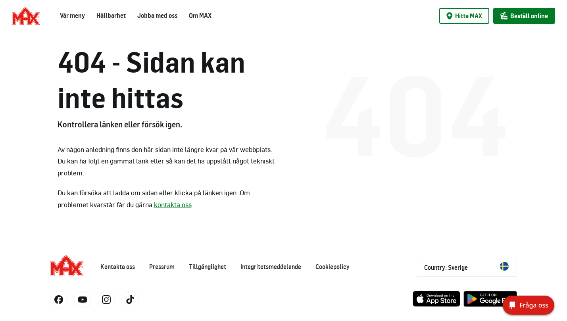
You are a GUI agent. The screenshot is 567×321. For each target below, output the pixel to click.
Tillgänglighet (207, 267)
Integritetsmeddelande (270, 267)
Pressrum (162, 267)
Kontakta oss (117, 267)
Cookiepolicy (332, 267)
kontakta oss (173, 204)
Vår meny (72, 15)
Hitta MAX (464, 16)
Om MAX (200, 15)
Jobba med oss (157, 15)
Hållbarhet (111, 15)
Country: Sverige (466, 266)
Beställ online (524, 16)
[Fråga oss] (528, 305)
